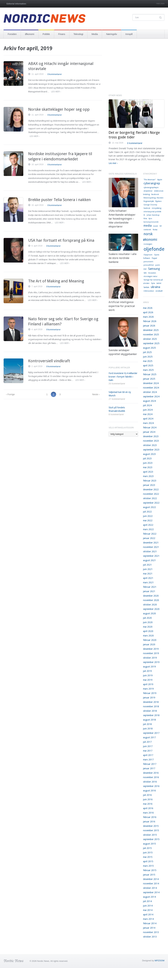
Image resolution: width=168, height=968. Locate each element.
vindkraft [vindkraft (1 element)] (159, 291)
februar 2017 (149, 764)
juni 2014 (148, 905)
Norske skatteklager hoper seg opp (59, 109)
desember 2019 (151, 649)
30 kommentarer (117, 383)
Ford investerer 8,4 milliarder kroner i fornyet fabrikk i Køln (123, 376)
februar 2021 (149, 587)
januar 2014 (149, 928)
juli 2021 (147, 564)
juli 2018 (147, 724)
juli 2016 (147, 795)
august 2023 (149, 454)
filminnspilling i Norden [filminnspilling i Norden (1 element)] (153, 198)
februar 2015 (149, 870)
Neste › (96, 394)
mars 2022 (148, 529)
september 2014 (151, 892)
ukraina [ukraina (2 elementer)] (155, 287)
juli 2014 (147, 901)
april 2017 (148, 755)
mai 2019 (147, 680)
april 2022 (148, 525)
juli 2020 (147, 618)
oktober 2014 (150, 888)
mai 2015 (147, 857)
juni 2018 (148, 728)
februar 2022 (149, 533)
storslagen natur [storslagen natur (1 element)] (150, 276)
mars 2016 (148, 812)
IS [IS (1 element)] (144, 215)
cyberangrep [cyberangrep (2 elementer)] (152, 183)
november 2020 (151, 600)
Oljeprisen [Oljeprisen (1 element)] (148, 255)
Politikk (46, 34)
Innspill (129, 34)
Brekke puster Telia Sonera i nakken (59, 199)
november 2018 (151, 706)
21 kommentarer (117, 399)
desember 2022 (151, 489)
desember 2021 (151, 542)
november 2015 (151, 830)
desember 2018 (151, 702)
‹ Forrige (10, 394)
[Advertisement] (136, 68)
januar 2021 (149, 591)
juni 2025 (148, 356)
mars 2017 (148, 759)
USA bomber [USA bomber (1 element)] (149, 291)
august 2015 (149, 843)
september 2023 (151, 449)
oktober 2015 (150, 835)
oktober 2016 (150, 781)
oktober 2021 (150, 551)
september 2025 (151, 343)
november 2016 (151, 777)
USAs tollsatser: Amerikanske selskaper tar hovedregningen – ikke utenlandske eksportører (122, 218)
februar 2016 (149, 817)
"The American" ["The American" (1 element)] (150, 180)
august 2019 (149, 666)
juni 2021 (148, 569)
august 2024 (149, 401)
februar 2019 (149, 693)
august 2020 (149, 613)
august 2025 (149, 347)
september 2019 (151, 662)
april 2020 (148, 631)
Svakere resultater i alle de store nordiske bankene (122, 258)
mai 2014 (147, 910)
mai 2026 (147, 308)
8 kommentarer (116, 414)
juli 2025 (147, 352)
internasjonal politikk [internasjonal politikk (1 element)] (152, 212)
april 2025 (148, 365)
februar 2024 (149, 427)
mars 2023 (148, 476)
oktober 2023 (150, 445)
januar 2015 (149, 874)
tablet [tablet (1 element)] (159, 283)
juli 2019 (147, 671)
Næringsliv (111, 34)
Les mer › (56, 92)
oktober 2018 (150, 711)
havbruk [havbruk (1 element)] (147, 208)
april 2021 (148, 578)
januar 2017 (149, 768)
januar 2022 (149, 538)
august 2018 (149, 719)
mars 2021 (148, 582)
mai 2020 (147, 626)
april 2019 (148, 684)
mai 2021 (147, 573)
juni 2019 (148, 675)
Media (95, 34)
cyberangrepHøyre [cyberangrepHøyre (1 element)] (151, 187)
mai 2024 (147, 414)
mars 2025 (148, 370)
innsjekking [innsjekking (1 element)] (156, 208)
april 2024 (148, 418)
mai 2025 (147, 361)
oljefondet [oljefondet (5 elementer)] (155, 249)
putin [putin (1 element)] (157, 265)
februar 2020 (149, 640)
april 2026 (148, 312)
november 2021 (151, 547)
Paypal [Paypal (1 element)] (154, 258)
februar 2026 (149, 321)
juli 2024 (147, 405)
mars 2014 (148, 919)
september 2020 (151, 609)
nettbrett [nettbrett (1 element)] (147, 230)
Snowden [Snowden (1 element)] (152, 273)
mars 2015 (148, 866)
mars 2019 (148, 688)
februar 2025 (149, 374)
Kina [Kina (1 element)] (145, 218)
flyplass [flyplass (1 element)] (158, 201)
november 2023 (151, 440)
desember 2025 (151, 330)
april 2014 (148, 914)
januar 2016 (149, 821)
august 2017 (149, 737)
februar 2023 (149, 480)
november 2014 (151, 883)
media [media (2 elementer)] (148, 225)
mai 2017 (147, 750)
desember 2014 (151, 879)
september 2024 (151, 396)
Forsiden (12, 34)
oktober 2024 (150, 392)
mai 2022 (147, 520)
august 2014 (149, 897)
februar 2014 (149, 923)
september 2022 (151, 502)
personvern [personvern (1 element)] (148, 262)
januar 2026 (149, 325)
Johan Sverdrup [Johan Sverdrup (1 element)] (153, 215)
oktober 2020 (150, 604)
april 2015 (148, 861)
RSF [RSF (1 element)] (145, 269)
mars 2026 (148, 317)
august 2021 (149, 560)
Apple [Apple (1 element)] (159, 180)
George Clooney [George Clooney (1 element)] (150, 205)
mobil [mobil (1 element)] (155, 226)
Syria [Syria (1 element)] (153, 283)
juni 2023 (148, 463)
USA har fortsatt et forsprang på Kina (61, 240)
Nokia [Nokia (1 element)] (155, 230)
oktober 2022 (150, 498)
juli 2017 (147, 742)
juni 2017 (148, 746)
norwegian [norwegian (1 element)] (148, 244)
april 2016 (148, 808)
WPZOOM (159, 960)
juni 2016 (148, 799)
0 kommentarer (54, 74)
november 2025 (151, 334)
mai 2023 (147, 467)
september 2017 (151, 733)
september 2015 (151, 839)
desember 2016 (151, 773)
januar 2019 (149, 697)
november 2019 (151, 653)
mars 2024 (148, 423)
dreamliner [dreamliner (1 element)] (148, 191)
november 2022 (151, 494)
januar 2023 (149, 485)
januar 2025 (149, 378)
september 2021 (151, 556)
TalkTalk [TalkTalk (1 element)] (146, 287)
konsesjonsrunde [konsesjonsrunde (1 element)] (151, 222)
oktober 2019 (150, 657)
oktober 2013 (150, 936)
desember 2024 (151, 383)
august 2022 (149, 507)
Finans (61, 34)
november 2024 (151, 387)
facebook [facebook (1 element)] (155, 194)
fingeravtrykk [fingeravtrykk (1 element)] (149, 201)
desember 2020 (151, 595)
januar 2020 (149, 644)
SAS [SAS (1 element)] (145, 273)
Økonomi (29, 34)
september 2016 (151, 786)
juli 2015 (147, 848)
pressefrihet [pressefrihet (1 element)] (149, 265)
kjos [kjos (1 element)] (150, 218)
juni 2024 (148, 409)
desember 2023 (151, 436)
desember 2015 (151, 826)
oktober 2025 (150, 339)
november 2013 (151, 932)
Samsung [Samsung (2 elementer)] (154, 268)
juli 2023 (147, 458)
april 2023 (148, 471)
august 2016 (149, 790)
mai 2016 (147, 804)
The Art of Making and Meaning (56, 281)
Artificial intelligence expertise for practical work (122, 306)
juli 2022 (147, 511)
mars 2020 (148, 635)
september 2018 (151, 715)
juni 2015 (148, 852)
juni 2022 (148, 516)
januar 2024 (149, 432)
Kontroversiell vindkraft (49, 361)
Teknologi (78, 34)
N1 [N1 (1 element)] (161, 226)
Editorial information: (16, 4)
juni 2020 (148, 622)
